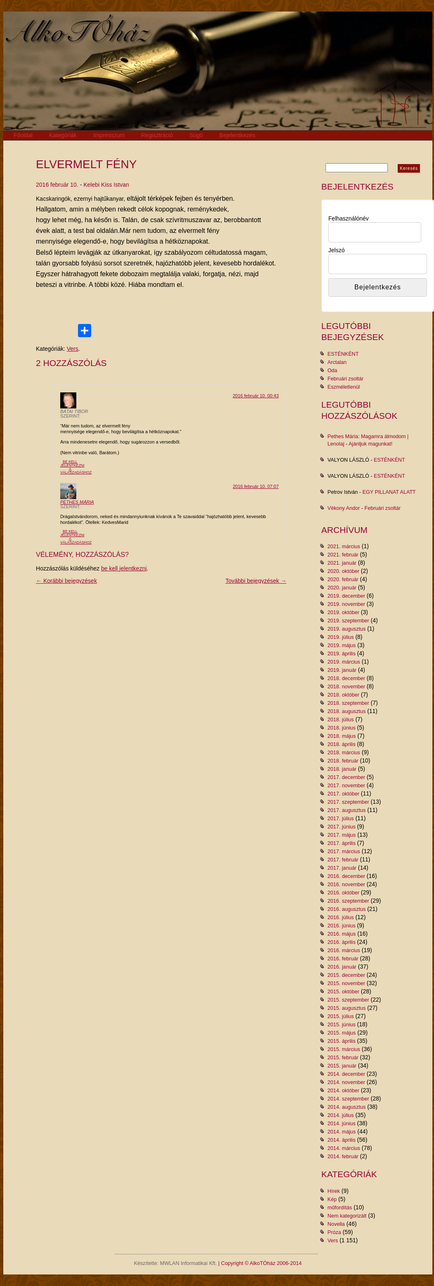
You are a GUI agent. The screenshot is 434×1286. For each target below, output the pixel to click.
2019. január (342, 670)
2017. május (342, 835)
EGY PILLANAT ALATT (389, 492)
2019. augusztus (347, 629)
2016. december (346, 876)
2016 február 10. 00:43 (255, 395)
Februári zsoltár (346, 379)
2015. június (342, 1025)
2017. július (341, 818)
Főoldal (23, 135)
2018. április (342, 744)
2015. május (342, 1033)
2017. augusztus (347, 810)
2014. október (343, 1091)
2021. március (344, 546)
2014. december (346, 1074)
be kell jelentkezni (124, 568)
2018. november (346, 687)
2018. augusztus (347, 711)
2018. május (342, 736)
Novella (336, 1224)
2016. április (342, 942)
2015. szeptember (348, 1000)
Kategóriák (63, 135)
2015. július (341, 1016)
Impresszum (109, 135)
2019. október (343, 612)
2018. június (342, 728)
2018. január (342, 769)
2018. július (341, 720)
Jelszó (336, 250)
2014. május (342, 1132)
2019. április (342, 654)
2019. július (341, 637)
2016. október (343, 893)
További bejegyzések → (256, 580)
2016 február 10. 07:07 (255, 486)
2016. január (342, 967)
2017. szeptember (348, 802)
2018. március (344, 753)
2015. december (346, 975)
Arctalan (337, 362)
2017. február (343, 860)
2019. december (346, 596)
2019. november (346, 604)
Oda (332, 370)
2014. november (346, 1082)
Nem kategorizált (347, 1216)
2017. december (346, 777)
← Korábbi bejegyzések (66, 580)
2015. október (343, 992)
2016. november (346, 884)
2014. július (341, 1115)
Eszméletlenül (344, 387)
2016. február (343, 959)
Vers (72, 348)
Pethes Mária (77, 502)
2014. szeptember (348, 1099)
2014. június (342, 1123)
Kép (332, 1199)
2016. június (342, 926)
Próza (334, 1232)
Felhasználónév (348, 218)
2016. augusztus (347, 909)
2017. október (343, 794)
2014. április (342, 1140)
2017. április (342, 843)
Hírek (334, 1191)
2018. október (343, 695)
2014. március (344, 1148)
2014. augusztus (347, 1107)
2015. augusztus (347, 1008)
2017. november (346, 785)
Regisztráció (157, 135)
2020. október (343, 571)
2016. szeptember (348, 901)
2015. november (346, 983)
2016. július (341, 917)
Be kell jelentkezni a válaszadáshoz (76, 467)
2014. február (343, 1156)
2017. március (344, 851)
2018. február (343, 761)
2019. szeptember (348, 621)
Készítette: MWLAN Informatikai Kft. (175, 1263)
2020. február (343, 579)
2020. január (342, 588)
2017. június (342, 827)
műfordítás (340, 1208)
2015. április (342, 1041)
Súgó (196, 135)
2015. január (342, 1066)
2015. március (344, 1049)
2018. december (346, 678)
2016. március (344, 950)
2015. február (343, 1058)
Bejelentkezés (237, 135)
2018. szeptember (348, 703)
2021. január (342, 563)
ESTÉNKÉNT (343, 354)
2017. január (342, 868)
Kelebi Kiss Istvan (106, 184)
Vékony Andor (344, 508)
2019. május (342, 645)
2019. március (344, 662)
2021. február (343, 555)
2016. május (342, 934)
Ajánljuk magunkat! (370, 444)
